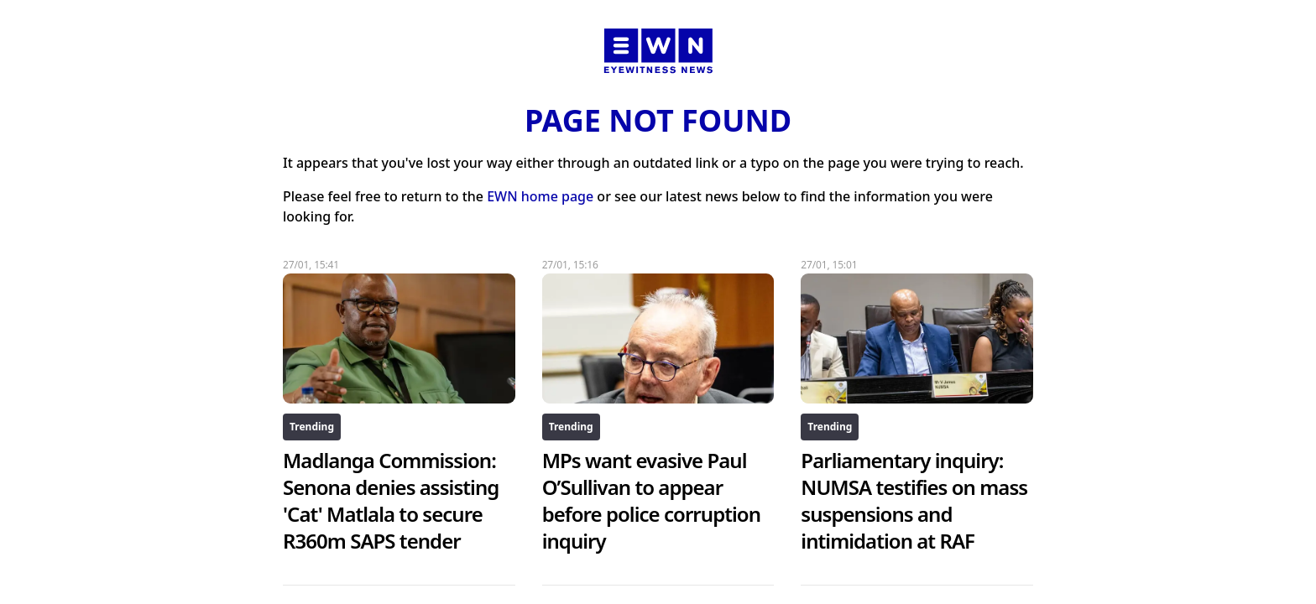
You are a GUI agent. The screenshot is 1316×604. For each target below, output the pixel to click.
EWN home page (540, 196)
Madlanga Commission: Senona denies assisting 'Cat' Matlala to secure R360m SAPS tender (391, 500)
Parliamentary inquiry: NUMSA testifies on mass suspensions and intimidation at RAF (914, 500)
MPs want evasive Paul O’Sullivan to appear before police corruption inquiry (651, 500)
